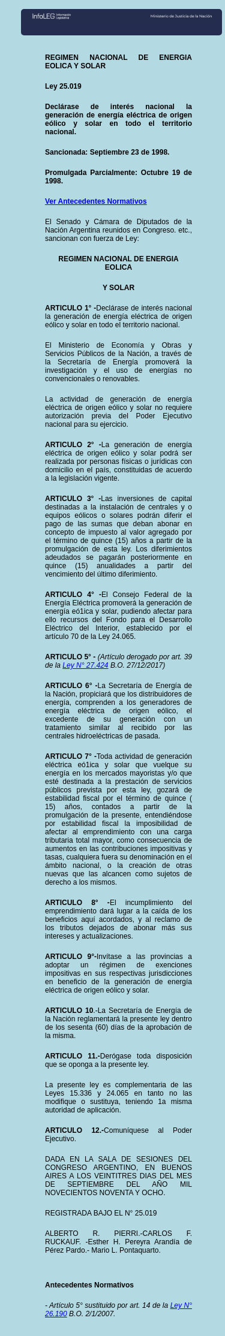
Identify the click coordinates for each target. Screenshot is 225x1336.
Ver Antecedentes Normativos (96, 201)
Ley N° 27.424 (85, 665)
